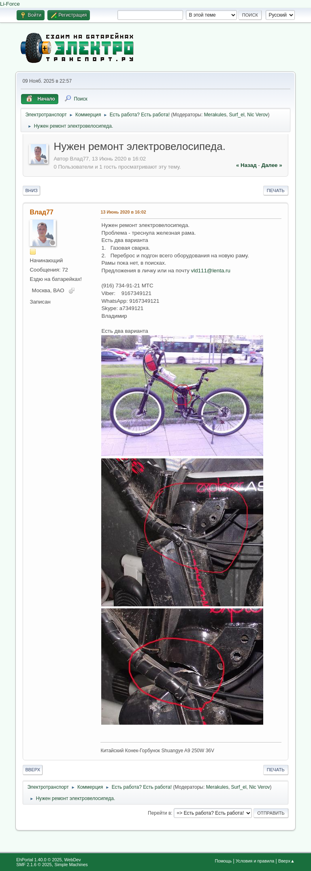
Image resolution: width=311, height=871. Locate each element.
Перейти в (159, 813)
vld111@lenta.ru (210, 271)
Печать (276, 190)
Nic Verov (257, 115)
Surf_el (237, 115)
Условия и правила (255, 860)
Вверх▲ (286, 860)
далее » (271, 165)
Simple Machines (71, 864)
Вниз (31, 190)
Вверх (32, 769)
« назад (246, 165)
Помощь (223, 860)
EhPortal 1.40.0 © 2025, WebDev (48, 859)
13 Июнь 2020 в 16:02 (123, 212)
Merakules (215, 115)
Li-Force (10, 4)
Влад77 (41, 212)
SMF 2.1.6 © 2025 (34, 864)
